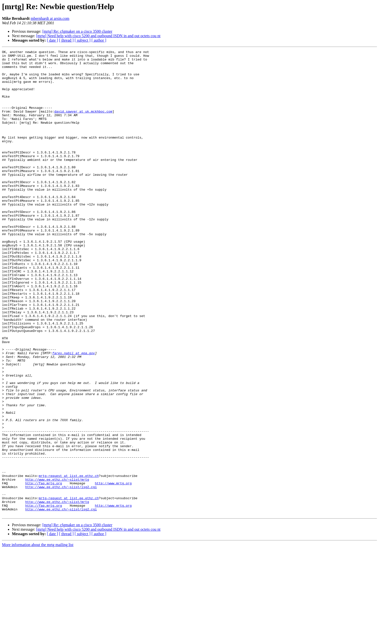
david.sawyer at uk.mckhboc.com (83, 124)
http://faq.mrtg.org (43, 570)
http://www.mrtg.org (113, 570)
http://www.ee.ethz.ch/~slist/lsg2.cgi (61, 574)
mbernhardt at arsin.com (50, 18)
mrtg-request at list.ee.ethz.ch (69, 561)
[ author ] (99, 40)
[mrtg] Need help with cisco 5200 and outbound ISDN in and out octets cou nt (98, 36)
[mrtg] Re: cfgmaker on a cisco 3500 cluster (77, 31)
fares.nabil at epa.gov (73, 414)
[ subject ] (83, 40)
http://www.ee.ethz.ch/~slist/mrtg (57, 565)
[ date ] (52, 40)
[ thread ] (66, 40)
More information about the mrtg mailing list (37, 638)
